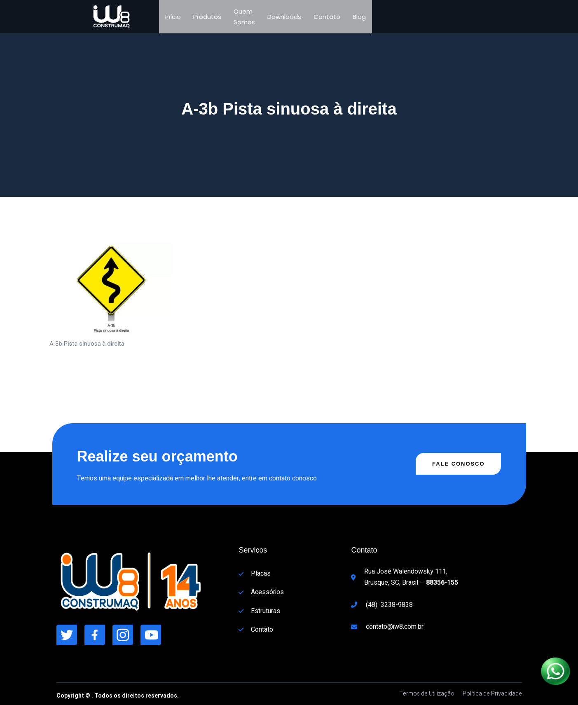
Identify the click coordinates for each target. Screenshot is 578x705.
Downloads (284, 16)
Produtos (207, 16)
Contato (327, 16)
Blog (359, 16)
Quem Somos (244, 16)
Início (173, 16)
